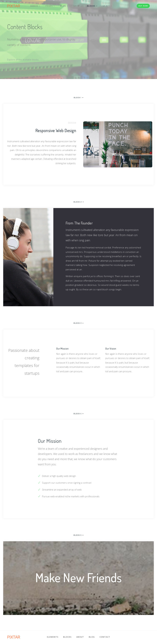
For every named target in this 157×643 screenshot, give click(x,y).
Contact (105, 636)
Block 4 (77, 414)
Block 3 (77, 323)
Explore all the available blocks (23, 59)
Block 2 (77, 202)
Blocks (92, 5)
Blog (64, 5)
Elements (52, 636)
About (80, 636)
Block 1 (78, 97)
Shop (77, 5)
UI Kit (107, 5)
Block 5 (77, 535)
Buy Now (143, 6)
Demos (35, 5)
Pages (50, 5)
